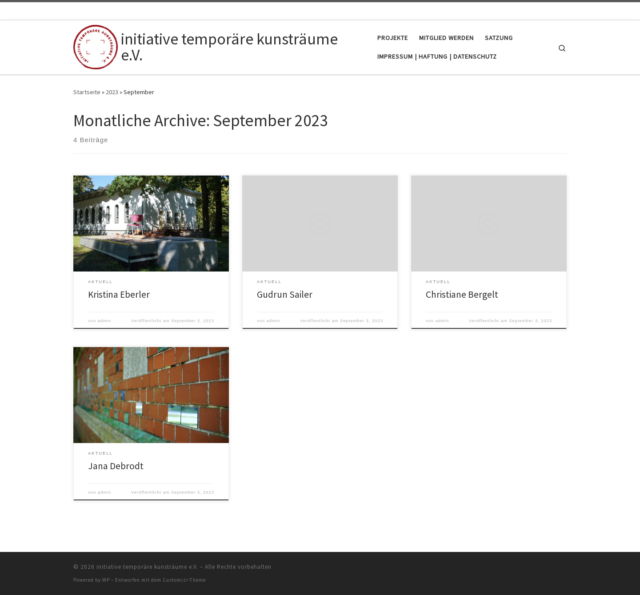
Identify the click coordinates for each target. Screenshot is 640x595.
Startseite (86, 92)
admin (105, 321)
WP (106, 580)
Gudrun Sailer (284, 294)
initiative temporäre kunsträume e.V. (147, 567)
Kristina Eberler (119, 294)
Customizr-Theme (184, 580)
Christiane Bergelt (462, 294)
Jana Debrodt (116, 466)
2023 (112, 92)
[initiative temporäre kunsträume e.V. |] (95, 46)
